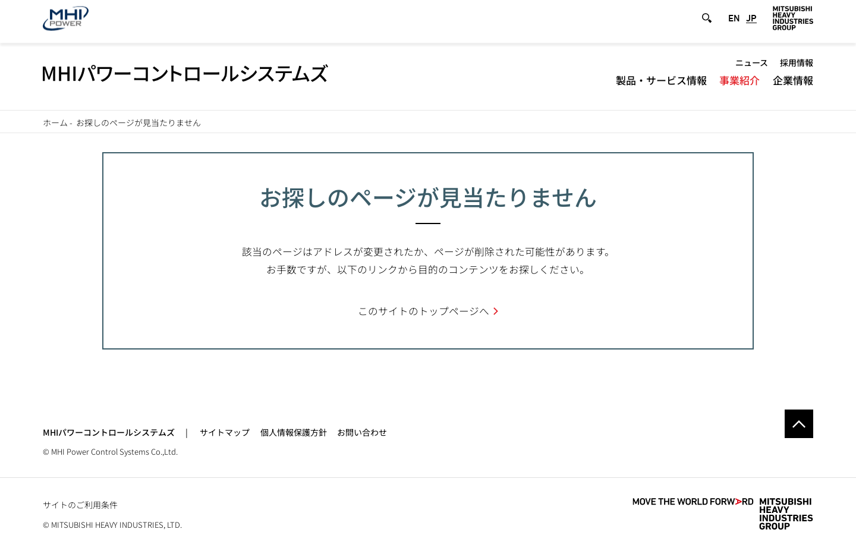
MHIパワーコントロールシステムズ (109, 432)
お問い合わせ (362, 432)
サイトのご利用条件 (80, 505)
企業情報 (793, 86)
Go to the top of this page (799, 424)
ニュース (751, 69)
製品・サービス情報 (661, 86)
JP (751, 24)
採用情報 (796, 69)
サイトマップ (225, 432)
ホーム (55, 122)
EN (734, 24)
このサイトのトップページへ (423, 311)
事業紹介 (739, 86)
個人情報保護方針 (293, 432)
